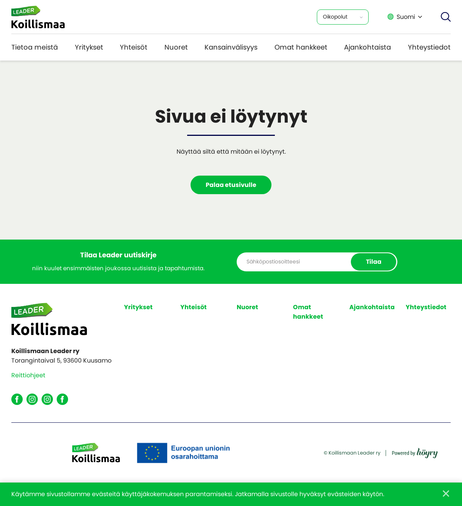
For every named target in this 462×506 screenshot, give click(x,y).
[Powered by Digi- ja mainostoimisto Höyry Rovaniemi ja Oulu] (415, 450)
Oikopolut (335, 16)
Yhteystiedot (429, 47)
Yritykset (89, 47)
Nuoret (176, 47)
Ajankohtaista (367, 47)
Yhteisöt (133, 47)
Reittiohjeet (28, 375)
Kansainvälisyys (231, 47)
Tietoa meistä (34, 47)
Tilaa (373, 261)
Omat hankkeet (300, 47)
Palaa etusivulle (231, 185)
